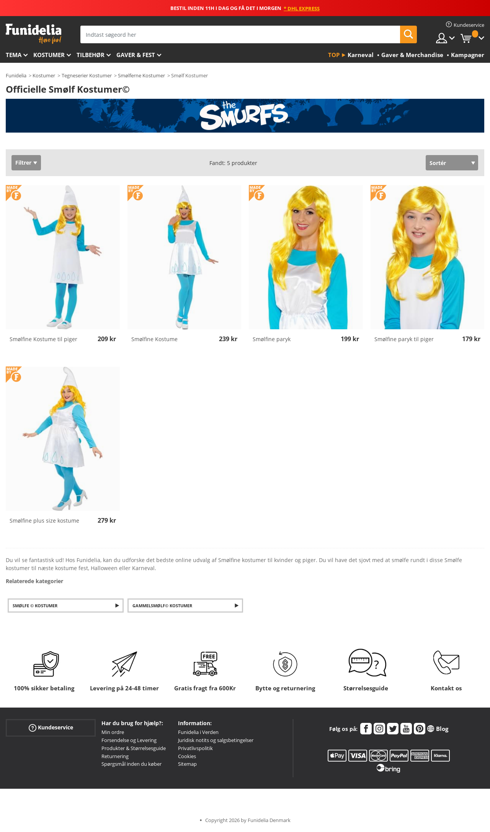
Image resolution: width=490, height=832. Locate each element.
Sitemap (187, 763)
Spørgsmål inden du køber (131, 763)
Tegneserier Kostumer (87, 75)
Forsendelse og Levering (129, 740)
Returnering (115, 756)
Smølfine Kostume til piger (43, 339)
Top (334, 55)
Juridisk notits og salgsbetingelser (215, 740)
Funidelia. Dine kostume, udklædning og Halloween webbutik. (33, 34)
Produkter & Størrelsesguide (133, 748)
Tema (13, 55)
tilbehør (91, 55)
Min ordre (112, 732)
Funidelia (16, 75)
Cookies (187, 756)
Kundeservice (51, 728)
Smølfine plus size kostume (44, 520)
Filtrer (23, 162)
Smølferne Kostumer (141, 75)
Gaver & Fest (135, 55)
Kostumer (49, 55)
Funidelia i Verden (198, 732)
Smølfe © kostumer (35, 605)
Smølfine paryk (272, 339)
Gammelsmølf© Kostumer (162, 605)
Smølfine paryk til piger (404, 339)
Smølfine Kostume (154, 339)
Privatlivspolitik (195, 748)
